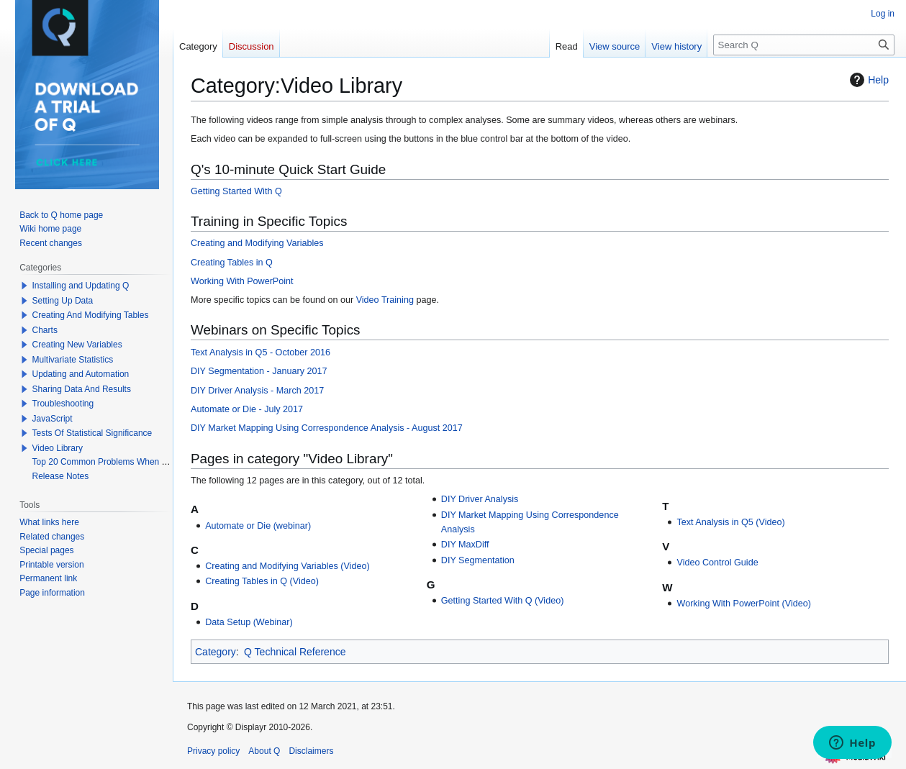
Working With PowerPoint (242, 281)
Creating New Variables (77, 345)
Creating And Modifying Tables (90, 315)
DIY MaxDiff (465, 545)
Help (867, 80)
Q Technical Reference (294, 651)
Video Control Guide (717, 563)
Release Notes (60, 476)
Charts (45, 330)
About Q (264, 751)
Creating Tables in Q (232, 263)
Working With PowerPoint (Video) (743, 604)
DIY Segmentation (478, 560)
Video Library (57, 448)
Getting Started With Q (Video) (502, 601)
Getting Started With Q (236, 191)
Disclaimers (311, 751)
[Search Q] (803, 45)
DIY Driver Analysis (480, 499)
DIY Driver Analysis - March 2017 (257, 391)
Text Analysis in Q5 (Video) (730, 522)
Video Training (385, 300)
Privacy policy (213, 751)
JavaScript (52, 419)
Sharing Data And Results (81, 389)
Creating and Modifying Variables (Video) (287, 566)
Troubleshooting (63, 404)
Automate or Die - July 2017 (247, 409)
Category (215, 651)
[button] (24, 286)
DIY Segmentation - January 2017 (259, 371)
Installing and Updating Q (81, 286)
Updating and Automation (81, 374)
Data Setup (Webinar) (249, 622)
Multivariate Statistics (73, 360)
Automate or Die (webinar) (258, 526)
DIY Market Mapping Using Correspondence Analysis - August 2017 (327, 428)
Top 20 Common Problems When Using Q (112, 462)
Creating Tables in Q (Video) (262, 581)
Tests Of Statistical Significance (92, 433)
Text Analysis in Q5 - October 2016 (260, 352)
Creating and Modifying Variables (257, 243)
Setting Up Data (63, 301)
